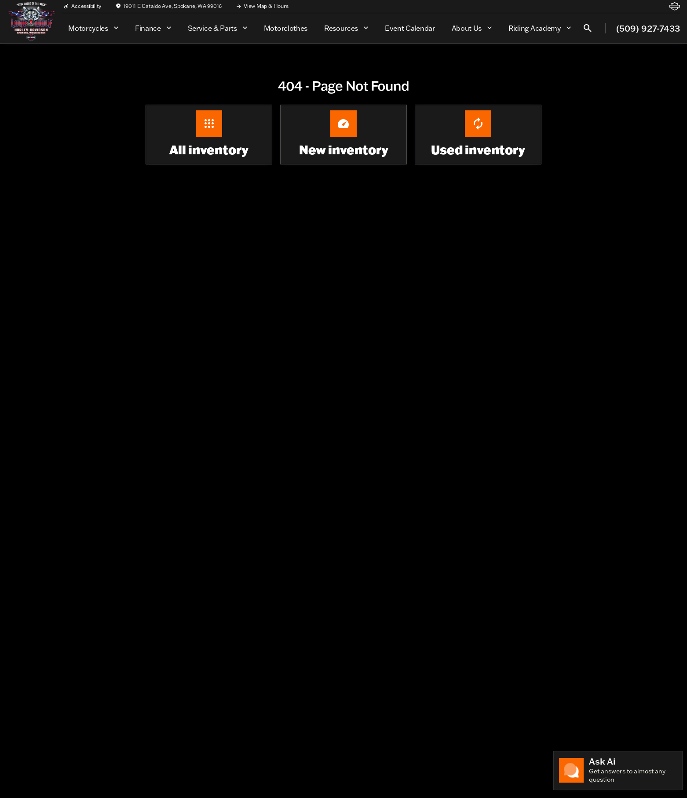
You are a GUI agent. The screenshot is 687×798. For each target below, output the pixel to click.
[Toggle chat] (618, 770)
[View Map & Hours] (262, 6)
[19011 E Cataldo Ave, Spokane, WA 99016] (168, 6)
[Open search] (588, 28)
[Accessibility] (82, 6)
